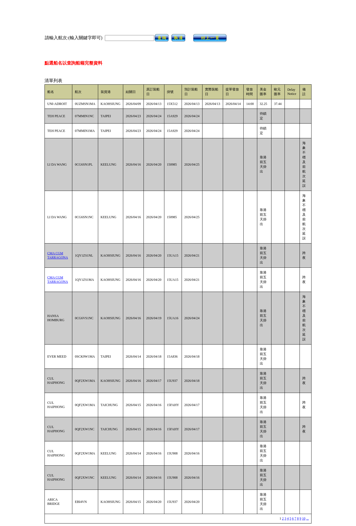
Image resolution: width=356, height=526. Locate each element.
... (307, 518)
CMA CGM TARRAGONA (57, 255)
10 (303, 518)
